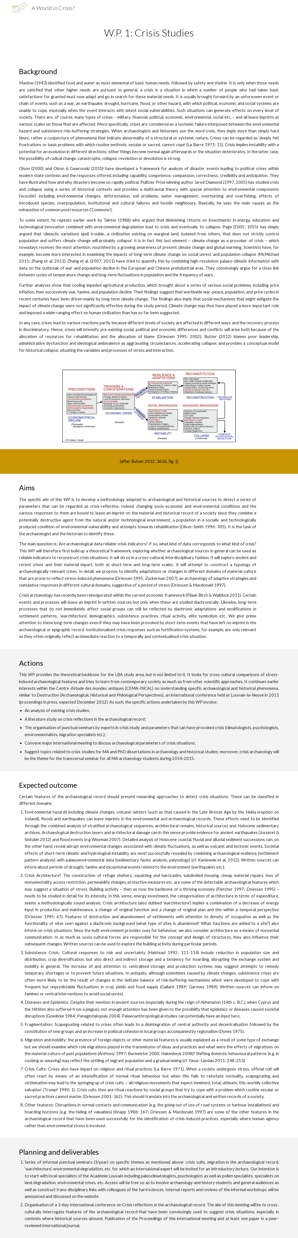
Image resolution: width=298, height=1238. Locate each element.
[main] (149, 33)
